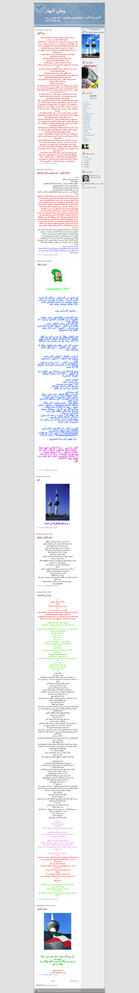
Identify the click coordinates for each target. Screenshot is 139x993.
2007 (85, 166)
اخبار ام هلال (42, 264)
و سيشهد (86, 139)
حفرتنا (85, 111)
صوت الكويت (87, 119)
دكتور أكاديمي (87, 115)
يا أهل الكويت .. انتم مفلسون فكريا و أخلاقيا (53, 173)
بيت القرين (87, 108)
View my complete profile (89, 187)
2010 (85, 157)
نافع (85, 137)
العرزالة (86, 106)
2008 (85, 164)
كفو (38, 480)
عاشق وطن (87, 121)
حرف (85, 109)
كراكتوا (85, 131)
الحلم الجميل (87, 104)
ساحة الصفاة (87, 117)
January (87, 158)
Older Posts (74, 981)
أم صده (86, 102)
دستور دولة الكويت (88, 113)
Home (53, 981)
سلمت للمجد (42, 909)
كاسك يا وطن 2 (88, 129)
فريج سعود (86, 125)
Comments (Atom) (51, 985)
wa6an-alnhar (96, 175)
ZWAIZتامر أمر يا (44, 595)
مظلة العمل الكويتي (89, 135)
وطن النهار (86, 140)
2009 (85, 162)
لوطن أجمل (87, 133)
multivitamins (93, 98)
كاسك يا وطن (87, 127)
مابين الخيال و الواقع (44, 537)
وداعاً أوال (41, 33)
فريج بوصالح (87, 123)
